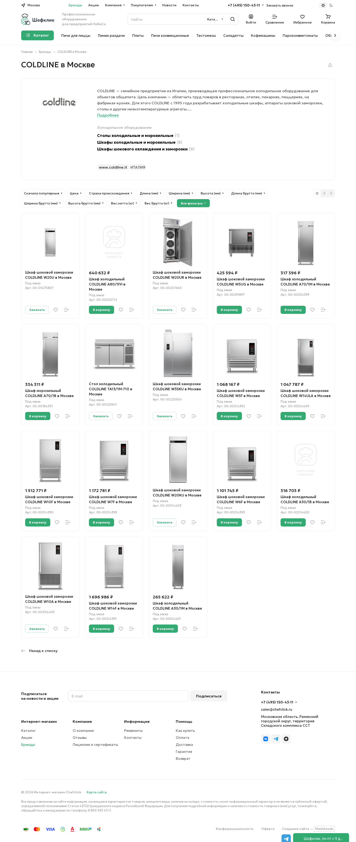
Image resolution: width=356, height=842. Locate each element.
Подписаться (208, 696)
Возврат (183, 758)
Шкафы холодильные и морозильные (139, 142)
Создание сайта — (308, 829)
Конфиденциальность (235, 829)
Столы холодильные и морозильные (138, 135)
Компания (82, 721)
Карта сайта (97, 792)
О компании (83, 730)
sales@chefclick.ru (276, 709)
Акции (26, 737)
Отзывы (80, 737)
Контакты (133, 737)
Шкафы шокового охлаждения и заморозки (145, 149)
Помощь (184, 721)
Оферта (268, 829)
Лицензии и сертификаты (95, 744)
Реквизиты (133, 730)
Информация (136, 721)
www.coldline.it (113, 167)
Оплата (182, 737)
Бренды (28, 744)
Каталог (28, 730)
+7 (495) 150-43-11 (244, 5)
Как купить (185, 730)
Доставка (184, 744)
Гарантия (184, 751)
